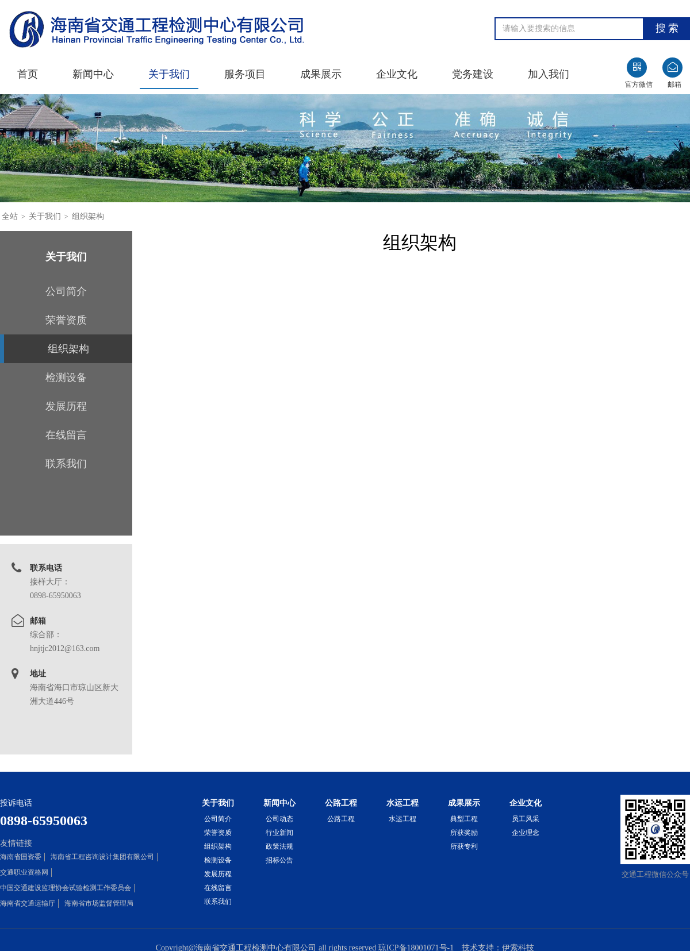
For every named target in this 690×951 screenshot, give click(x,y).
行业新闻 (279, 833)
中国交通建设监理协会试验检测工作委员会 (65, 888)
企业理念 (525, 833)
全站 (10, 216)
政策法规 (279, 846)
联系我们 (66, 463)
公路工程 (341, 819)
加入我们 (548, 74)
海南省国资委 (20, 857)
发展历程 (66, 406)
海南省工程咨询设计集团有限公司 (102, 857)
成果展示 (321, 74)
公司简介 (66, 291)
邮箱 (674, 84)
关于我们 (169, 74)
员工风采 (525, 819)
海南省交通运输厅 (27, 903)
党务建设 (472, 74)
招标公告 (279, 860)
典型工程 (464, 819)
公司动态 (279, 819)
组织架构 (88, 216)
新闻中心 (93, 74)
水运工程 (402, 819)
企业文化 (396, 74)
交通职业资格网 (24, 872)
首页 (27, 74)
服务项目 (245, 74)
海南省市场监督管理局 (98, 903)
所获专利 (464, 846)
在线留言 (66, 435)
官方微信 (639, 84)
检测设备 (66, 377)
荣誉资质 (66, 320)
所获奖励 (464, 833)
